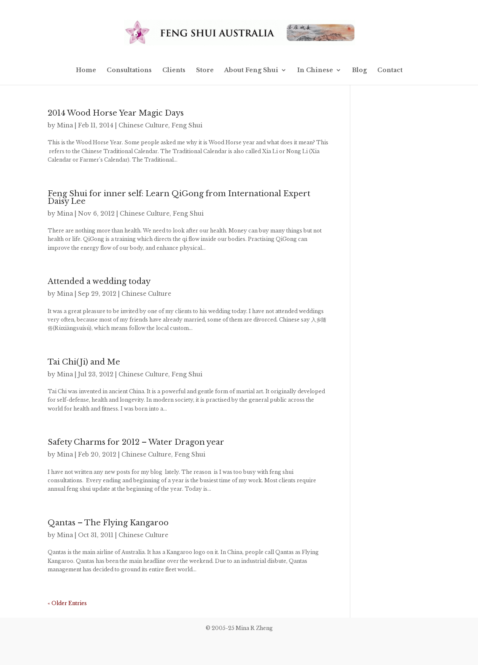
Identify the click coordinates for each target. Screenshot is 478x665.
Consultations (129, 70)
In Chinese (315, 70)
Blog (359, 70)
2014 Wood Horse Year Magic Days (116, 113)
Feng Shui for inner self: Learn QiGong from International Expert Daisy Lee (179, 197)
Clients (173, 70)
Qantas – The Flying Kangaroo (108, 522)
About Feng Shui (251, 70)
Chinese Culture (143, 125)
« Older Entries (67, 603)
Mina (65, 125)
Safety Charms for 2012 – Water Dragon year (136, 442)
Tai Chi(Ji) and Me (84, 362)
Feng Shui (187, 125)
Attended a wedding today (99, 281)
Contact (390, 70)
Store (205, 70)
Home (86, 70)
